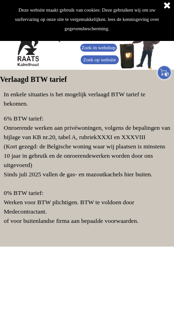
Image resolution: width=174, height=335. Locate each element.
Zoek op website (99, 59)
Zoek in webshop (99, 47)
